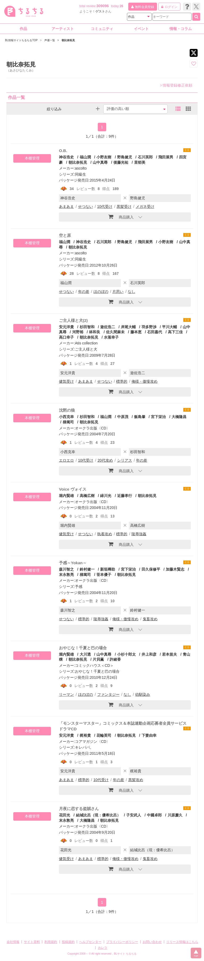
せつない (85, 206)
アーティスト (63, 29)
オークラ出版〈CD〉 (92, 428)
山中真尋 (100, 162)
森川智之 (66, 569)
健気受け (66, 381)
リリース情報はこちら (182, 941)
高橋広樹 (87, 496)
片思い (118, 291)
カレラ (102, 947)
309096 (102, 6)
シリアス (124, 460)
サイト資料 (32, 941)
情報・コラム (180, 29)
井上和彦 (149, 654)
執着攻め (104, 534)
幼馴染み (142, 694)
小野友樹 (103, 157)
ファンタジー (108, 694)
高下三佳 (175, 332)
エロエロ (66, 460)
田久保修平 (151, 569)
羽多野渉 (149, 327)
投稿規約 (68, 941)
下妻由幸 (149, 735)
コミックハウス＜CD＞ (94, 665)
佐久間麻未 (115, 332)
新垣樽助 (107, 569)
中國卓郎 (154, 815)
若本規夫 (169, 654)
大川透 (85, 654)
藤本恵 (136, 332)
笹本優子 (103, 574)
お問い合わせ (152, 941)
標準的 (121, 381)
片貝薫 (98, 659)
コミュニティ (102, 29)
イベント (141, 29)
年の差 (83, 291)
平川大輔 (169, 327)
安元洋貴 (66, 327)
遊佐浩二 (107, 327)
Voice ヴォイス (72, 489)
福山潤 (85, 157)
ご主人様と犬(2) (73, 320)
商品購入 (121, 216)
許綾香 (115, 659)
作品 (23, 29)
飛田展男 (165, 157)
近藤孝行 (124, 496)
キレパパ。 (84, 747)
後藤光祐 (120, 162)
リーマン (66, 694)
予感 (78, 586)
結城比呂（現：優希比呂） (98, 815)
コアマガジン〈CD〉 (92, 741)
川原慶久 (175, 815)
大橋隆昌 (179, 417)
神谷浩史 (66, 157)
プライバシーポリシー (122, 941)
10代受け (105, 206)
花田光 (64, 815)
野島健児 (124, 157)
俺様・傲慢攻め (144, 381)
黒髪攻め (135, 780)
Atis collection (86, 343)
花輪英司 (103, 735)
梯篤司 (68, 422)
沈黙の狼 (67, 410)
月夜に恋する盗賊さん (79, 808)
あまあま (66, 206)
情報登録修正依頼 (176, 85)
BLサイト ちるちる (125, 953)
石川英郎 (145, 157)
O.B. (63, 150)
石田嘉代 (154, 332)
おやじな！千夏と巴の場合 (83, 648)
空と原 (65, 235)
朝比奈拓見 (78, 162)
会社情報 (13, 941)
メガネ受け (145, 206)
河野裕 (77, 332)
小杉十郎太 (126, 654)
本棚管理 (32, 158)
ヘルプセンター (90, 941)
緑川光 (105, 496)
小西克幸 (66, 417)
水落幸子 (111, 337)
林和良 (94, 332)
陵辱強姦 (138, 534)
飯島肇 (139, 417)
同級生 (80, 174)
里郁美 (139, 162)
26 (121, 6)
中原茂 (122, 417)
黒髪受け (124, 206)
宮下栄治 (158, 417)
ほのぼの (101, 291)
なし (131, 291)
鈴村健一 (87, 569)
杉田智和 (87, 327)
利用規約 (50, 941)
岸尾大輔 (128, 327)
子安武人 (133, 815)
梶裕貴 (85, 735)
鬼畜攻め (150, 619)
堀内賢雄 (66, 496)
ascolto (81, 168)
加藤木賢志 (175, 569)
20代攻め (105, 460)
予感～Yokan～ (73, 562)
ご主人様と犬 (86, 349)
